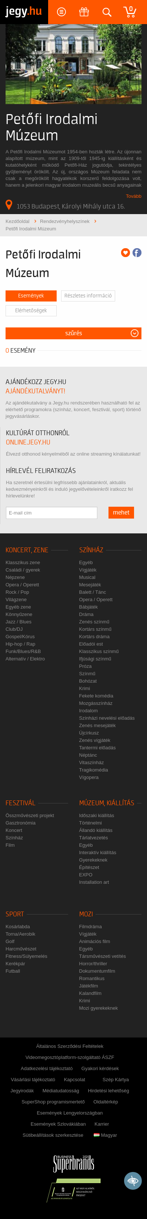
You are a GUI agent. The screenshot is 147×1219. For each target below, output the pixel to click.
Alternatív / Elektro (25, 659)
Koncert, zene (27, 550)
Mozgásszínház (96, 703)
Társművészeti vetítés (102, 956)
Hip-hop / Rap (20, 644)
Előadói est (91, 644)
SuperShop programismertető (53, 1102)
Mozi (86, 914)
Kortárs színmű (95, 629)
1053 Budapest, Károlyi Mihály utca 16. (65, 205)
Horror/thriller (93, 963)
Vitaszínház (91, 762)
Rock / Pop (17, 592)
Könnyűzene (19, 614)
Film (10, 845)
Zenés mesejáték (97, 725)
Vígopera (89, 777)
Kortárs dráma (94, 636)
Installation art (94, 882)
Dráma (86, 614)
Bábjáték (88, 607)
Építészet (89, 867)
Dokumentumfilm (97, 971)
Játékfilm (88, 986)
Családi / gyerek (23, 570)
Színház (91, 550)
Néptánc (88, 755)
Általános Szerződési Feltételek (69, 1046)
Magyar (105, 1135)
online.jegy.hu (28, 442)
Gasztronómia (21, 823)
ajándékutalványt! (35, 391)
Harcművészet (21, 949)
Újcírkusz (89, 733)
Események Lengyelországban (70, 1113)
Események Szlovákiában (58, 1124)
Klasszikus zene (23, 562)
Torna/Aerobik (20, 934)
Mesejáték (90, 584)
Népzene (15, 577)
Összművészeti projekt (30, 815)
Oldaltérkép (105, 1102)
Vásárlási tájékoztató (33, 1079)
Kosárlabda (18, 926)
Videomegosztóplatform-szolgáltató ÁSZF (70, 1057)
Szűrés (73, 333)
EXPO (86, 874)
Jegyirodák (22, 1090)
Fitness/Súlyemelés (26, 956)
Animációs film (94, 941)
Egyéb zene (18, 607)
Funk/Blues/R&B (23, 651)
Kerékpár (15, 963)
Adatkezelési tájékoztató (47, 1068)
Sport (15, 914)
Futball (13, 971)
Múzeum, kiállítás (106, 803)
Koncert (14, 830)
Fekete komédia (96, 696)
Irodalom (88, 710)
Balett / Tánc (92, 592)
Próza (85, 666)
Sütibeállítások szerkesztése (53, 1135)
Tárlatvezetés (93, 837)
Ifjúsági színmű (95, 659)
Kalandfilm (90, 993)
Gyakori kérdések (100, 1068)
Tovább (133, 196)
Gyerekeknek (93, 860)
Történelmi (90, 823)
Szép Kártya (116, 1079)
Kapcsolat (74, 1079)
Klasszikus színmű (99, 651)
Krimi (84, 688)
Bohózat (88, 681)
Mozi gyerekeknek (98, 1008)
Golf (10, 941)
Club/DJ (14, 629)
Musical (87, 577)
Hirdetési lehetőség (108, 1090)
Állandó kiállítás (96, 830)
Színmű (87, 673)
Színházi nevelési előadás (107, 718)
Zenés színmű (94, 622)
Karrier (101, 1124)
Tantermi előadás (97, 747)
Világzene (16, 599)
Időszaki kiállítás (96, 815)
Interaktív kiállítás (97, 852)
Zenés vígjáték (95, 740)
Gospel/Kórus (20, 636)
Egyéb (86, 562)
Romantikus (92, 978)
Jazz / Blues (18, 622)
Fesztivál (21, 803)
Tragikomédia (93, 770)
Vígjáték (88, 570)
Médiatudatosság (61, 1090)
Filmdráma (90, 926)
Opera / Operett (22, 584)
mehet (121, 512)
